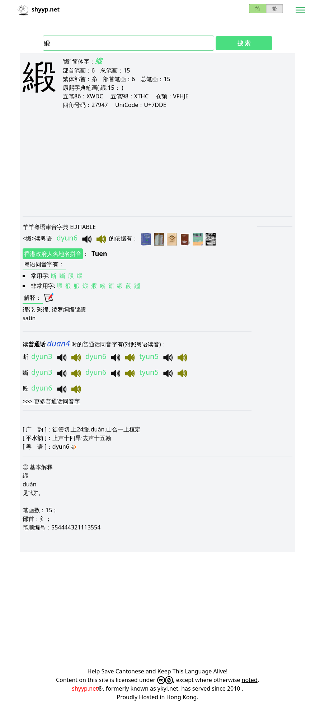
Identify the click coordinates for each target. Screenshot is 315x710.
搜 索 (244, 43)
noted (250, 680)
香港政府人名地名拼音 (52, 254)
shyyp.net (85, 688)
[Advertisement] (157, 162)
